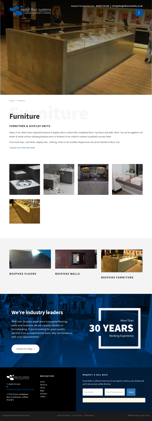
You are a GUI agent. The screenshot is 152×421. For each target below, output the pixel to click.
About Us (43, 385)
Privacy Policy (78, 415)
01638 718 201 (102, 6)
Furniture (43, 393)
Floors (42, 388)
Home (42, 382)
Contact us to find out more (22, 147)
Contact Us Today (24, 348)
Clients (42, 396)
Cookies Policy (89, 415)
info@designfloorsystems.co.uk (127, 6)
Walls (42, 390)
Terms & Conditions (64, 415)
